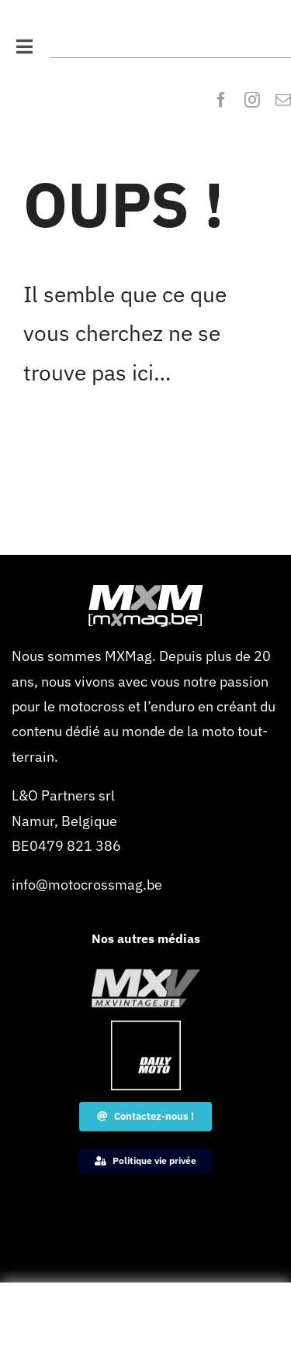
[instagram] (252, 100)
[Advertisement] (145, 1325)
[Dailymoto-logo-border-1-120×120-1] (146, 1027)
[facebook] (221, 100)
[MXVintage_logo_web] (146, 975)
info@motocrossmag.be (87, 884)
